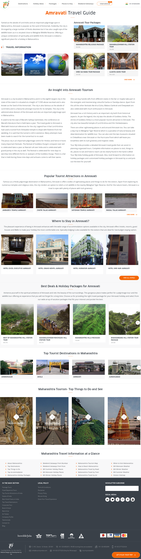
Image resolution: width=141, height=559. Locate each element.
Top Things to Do (14, 469)
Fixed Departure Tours (9, 490)
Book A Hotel (6, 508)
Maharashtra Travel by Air (87, 475)
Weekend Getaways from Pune (54, 466)
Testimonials (6, 520)
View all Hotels (129, 278)
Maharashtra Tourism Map (88, 463)
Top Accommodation (15, 472)
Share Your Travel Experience (47, 499)
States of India (7, 496)
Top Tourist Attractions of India (12, 493)
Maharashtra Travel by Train (88, 472)
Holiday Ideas (38, 4)
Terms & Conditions (44, 487)
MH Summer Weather (121, 472)
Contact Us (5, 523)
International (105, 4)
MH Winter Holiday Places (52, 475)
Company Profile (7, 517)
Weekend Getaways (86, 4)
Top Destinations (14, 466)
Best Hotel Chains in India (10, 499)
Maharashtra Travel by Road (88, 469)
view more (129, 79)
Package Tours (7, 487)
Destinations (23, 4)
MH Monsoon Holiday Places (53, 472)
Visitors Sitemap (119, 475)
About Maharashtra (15, 463)
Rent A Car (5, 511)
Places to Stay (67, 4)
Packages (53, 4)
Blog (3, 526)
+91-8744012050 (134, 4)
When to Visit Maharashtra (123, 463)
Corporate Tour (7, 505)
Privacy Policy (42, 493)
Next (138, 323)
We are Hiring (42, 496)
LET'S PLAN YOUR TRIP (126, 555)
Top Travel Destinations (9, 502)
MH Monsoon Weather (121, 466)
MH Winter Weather (120, 469)
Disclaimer (41, 490)
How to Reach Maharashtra (88, 466)
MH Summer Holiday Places (53, 469)
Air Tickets (5, 514)
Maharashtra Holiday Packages (19, 475)
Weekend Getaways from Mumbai (55, 463)
